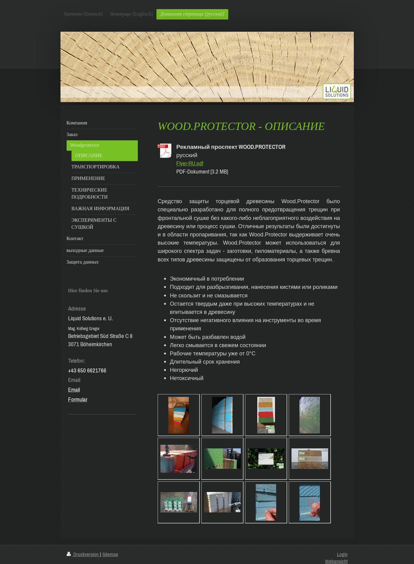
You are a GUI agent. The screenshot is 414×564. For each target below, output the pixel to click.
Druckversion (83, 554)
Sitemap (110, 554)
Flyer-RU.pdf (189, 163)
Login (342, 554)
